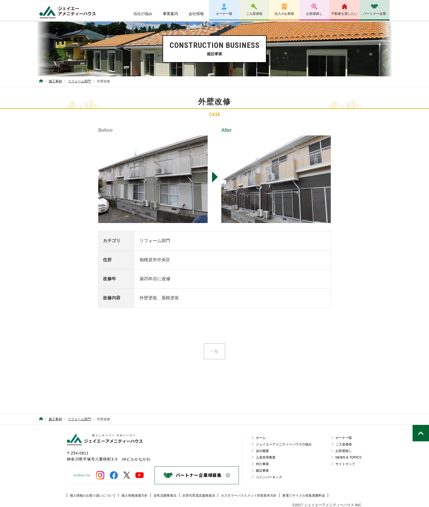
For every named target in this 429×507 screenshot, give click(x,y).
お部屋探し (314, 14)
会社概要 (262, 451)
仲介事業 (262, 464)
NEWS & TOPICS (348, 457)
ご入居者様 (254, 14)
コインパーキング (269, 477)
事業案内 (170, 13)
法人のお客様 (284, 14)
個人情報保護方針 (134, 495)
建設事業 (262, 471)
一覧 (214, 351)
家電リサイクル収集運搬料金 (303, 495)
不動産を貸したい (344, 14)
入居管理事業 (266, 457)
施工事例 (55, 81)
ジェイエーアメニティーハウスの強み (284, 444)
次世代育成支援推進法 (198, 495)
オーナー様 (224, 14)
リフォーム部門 (79, 81)
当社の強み (142, 13)
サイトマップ (345, 464)
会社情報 (196, 13)
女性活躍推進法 (164, 495)
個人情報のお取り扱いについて (93, 495)
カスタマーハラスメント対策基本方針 (249, 495)
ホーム (261, 438)
